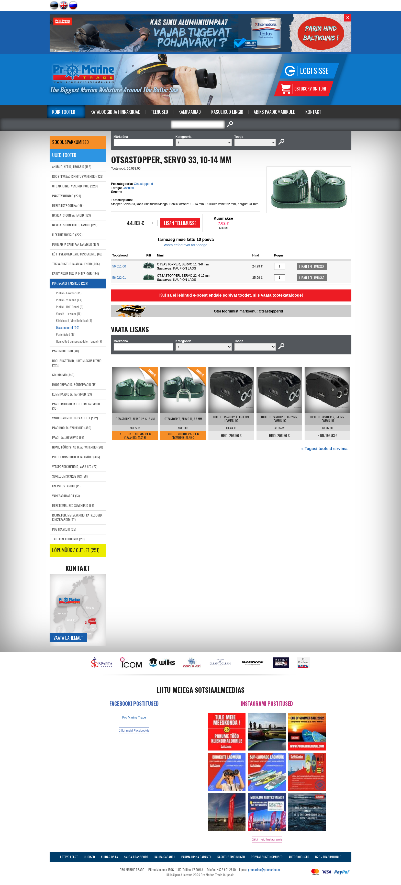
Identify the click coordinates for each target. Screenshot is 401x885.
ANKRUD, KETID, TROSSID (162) (71, 166)
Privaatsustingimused (267, 857)
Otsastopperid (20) (67, 327)
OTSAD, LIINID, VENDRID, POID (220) (75, 186)
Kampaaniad (190, 112)
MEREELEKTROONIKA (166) (68, 205)
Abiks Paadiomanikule (274, 112)
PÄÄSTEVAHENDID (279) (66, 196)
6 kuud (223, 227)
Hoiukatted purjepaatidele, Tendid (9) (79, 341)
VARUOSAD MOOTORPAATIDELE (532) (75, 418)
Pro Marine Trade (134, 717)
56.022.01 (119, 277)
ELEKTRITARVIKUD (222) (67, 234)
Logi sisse (314, 70)
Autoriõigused (299, 857)
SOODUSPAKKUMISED (70, 142)
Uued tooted (64, 155)
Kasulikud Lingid (227, 112)
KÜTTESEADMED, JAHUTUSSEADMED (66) (77, 254)
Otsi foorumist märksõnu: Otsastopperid (248, 311)
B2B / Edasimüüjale (328, 857)
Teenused (159, 112)
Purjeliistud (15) (65, 334)
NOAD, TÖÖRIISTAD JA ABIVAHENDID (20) (77, 447)
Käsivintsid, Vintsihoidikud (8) (74, 320)
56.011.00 (119, 266)
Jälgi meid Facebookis (134, 730)
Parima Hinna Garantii (196, 857)
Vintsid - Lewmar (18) (69, 313)
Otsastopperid (143, 184)
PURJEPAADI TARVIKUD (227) (70, 283)
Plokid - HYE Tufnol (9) (69, 307)
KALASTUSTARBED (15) (66, 486)
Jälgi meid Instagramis (267, 839)
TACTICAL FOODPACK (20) (68, 539)
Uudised (89, 857)
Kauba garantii (164, 857)
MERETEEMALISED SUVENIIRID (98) (73, 505)
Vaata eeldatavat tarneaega (185, 245)
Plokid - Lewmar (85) (69, 293)
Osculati (128, 188)
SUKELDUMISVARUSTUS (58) (70, 476)
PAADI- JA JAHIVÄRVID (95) (68, 437)
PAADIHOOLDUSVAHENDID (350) (71, 427)
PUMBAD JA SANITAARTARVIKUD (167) (75, 244)
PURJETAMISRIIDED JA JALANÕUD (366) (76, 457)
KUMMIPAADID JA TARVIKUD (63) (72, 394)
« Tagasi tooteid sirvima (324, 448)
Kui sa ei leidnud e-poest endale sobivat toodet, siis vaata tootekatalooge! (231, 295)
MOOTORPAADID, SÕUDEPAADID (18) (74, 384)
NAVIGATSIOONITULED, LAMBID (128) (74, 225)
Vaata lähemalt (68, 637)
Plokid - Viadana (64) (69, 300)
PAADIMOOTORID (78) (65, 351)
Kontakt (313, 112)
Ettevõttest (69, 857)
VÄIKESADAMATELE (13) (66, 496)
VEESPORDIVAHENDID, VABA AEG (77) (74, 466)
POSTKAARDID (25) (64, 529)
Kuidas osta (109, 857)
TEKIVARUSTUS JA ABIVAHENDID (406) (76, 264)
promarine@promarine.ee (264, 869)
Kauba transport (136, 857)
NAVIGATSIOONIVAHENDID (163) (71, 215)
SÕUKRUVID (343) (63, 375)
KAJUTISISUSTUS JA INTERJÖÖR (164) (75, 273)
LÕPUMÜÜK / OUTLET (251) (75, 550)
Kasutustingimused (231, 857)
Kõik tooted (63, 111)
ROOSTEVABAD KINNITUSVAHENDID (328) (77, 176)
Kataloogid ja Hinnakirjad (115, 112)
